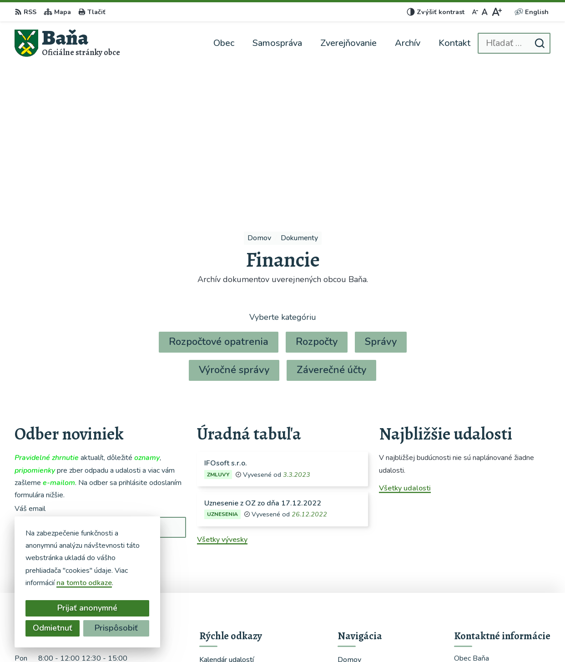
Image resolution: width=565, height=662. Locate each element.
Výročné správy (234, 225)
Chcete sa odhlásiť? (47, 430)
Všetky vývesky (222, 394)
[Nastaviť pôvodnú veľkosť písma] (484, 11)
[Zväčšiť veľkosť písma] (496, 11)
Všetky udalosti (405, 343)
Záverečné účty (331, 225)
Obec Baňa (415, 637)
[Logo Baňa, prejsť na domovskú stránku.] (67, 43)
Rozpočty (317, 196)
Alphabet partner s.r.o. (299, 637)
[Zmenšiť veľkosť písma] (475, 11)
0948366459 (476, 575)
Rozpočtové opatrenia (218, 196)
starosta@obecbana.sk (492, 586)
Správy (381, 196)
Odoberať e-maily (65, 410)
